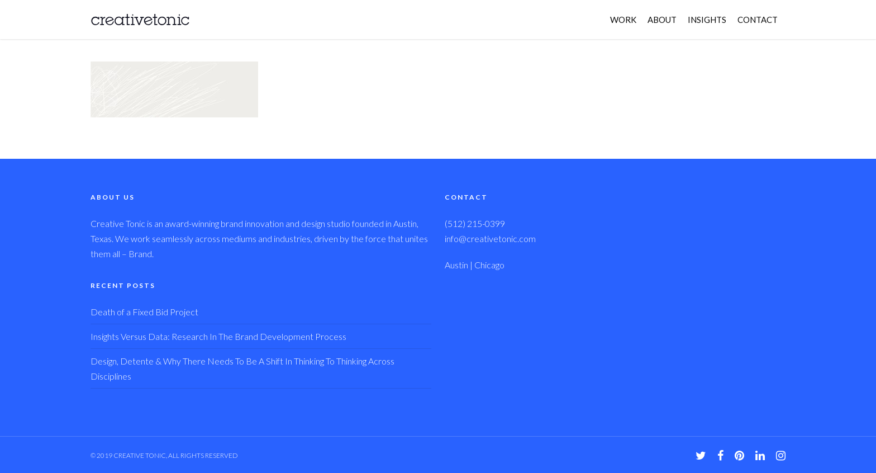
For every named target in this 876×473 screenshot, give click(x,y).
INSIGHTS (707, 20)
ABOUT (662, 20)
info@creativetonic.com (490, 238)
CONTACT (757, 20)
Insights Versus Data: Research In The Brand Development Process (218, 336)
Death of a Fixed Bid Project (144, 311)
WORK (623, 20)
